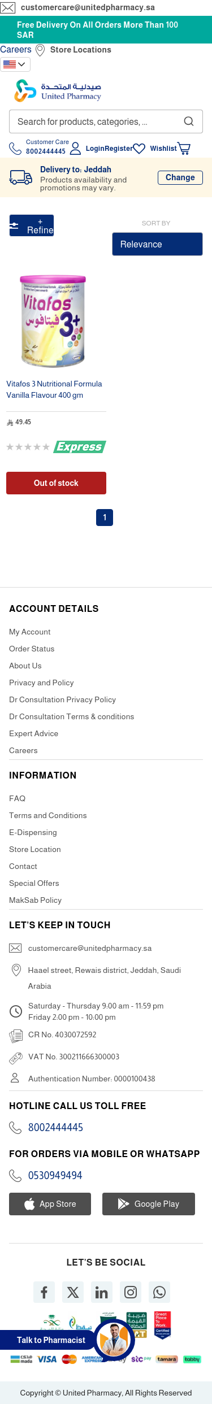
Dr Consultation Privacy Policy (62, 699)
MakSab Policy (35, 900)
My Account (30, 631)
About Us (25, 665)
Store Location (35, 849)
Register (119, 149)
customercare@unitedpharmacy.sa (88, 7)
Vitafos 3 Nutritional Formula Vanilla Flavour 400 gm (54, 389)
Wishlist (163, 149)
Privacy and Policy (41, 682)
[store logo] (57, 90)
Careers (16, 49)
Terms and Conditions (48, 815)
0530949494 (55, 1175)
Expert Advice (34, 733)
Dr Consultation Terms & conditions (72, 716)
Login (95, 149)
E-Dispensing (33, 832)
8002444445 (55, 1127)
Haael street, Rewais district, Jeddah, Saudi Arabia (104, 978)
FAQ (17, 798)
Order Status (32, 648)
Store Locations (80, 49)
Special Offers (34, 883)
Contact (23, 866)
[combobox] (106, 121)
